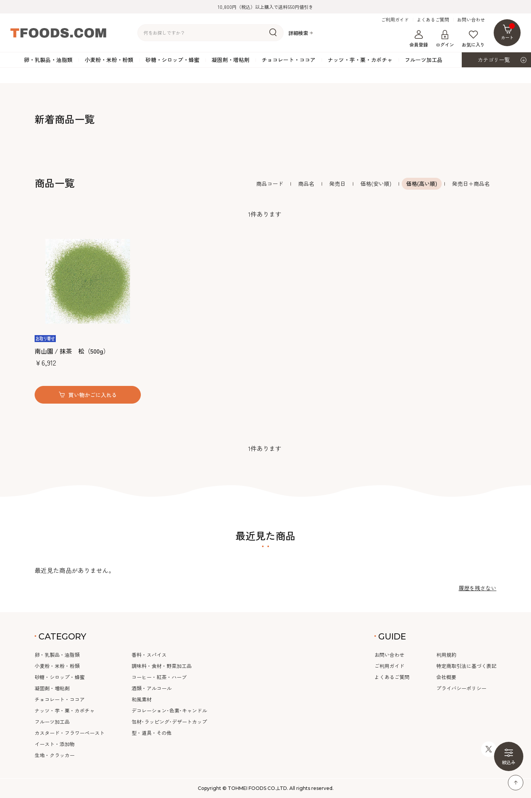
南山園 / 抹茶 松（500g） (72, 351)
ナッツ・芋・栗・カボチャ (360, 59)
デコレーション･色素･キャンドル (169, 710)
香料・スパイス (149, 654)
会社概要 (446, 677)
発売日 (337, 183)
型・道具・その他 (152, 732)
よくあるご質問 (433, 19)
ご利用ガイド (395, 19)
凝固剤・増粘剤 (230, 59)
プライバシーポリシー (461, 688)
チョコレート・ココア (289, 59)
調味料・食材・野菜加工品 (162, 665)
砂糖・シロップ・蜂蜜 (172, 59)
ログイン (445, 39)
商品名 (306, 183)
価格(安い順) (376, 183)
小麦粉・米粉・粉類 (109, 59)
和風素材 (142, 699)
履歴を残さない (477, 588)
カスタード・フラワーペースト (70, 732)
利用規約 (446, 654)
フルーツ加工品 (423, 59)
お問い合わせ (471, 19)
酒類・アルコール (152, 688)
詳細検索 (298, 33)
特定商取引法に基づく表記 (466, 665)
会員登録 (418, 39)
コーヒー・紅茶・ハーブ (159, 677)
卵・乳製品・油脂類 (48, 59)
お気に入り (473, 39)
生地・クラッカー (55, 755)
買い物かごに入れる (92, 395)
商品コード (269, 183)
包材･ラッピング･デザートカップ (169, 721)
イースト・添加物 (55, 744)
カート (508, 31)
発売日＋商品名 (471, 183)
